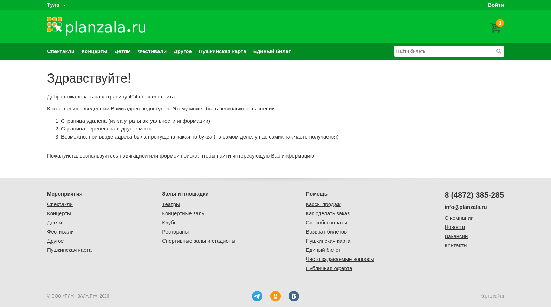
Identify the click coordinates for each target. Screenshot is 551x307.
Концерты (95, 51)
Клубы (170, 222)
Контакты (456, 245)
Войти (496, 5)
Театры (171, 204)
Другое (183, 51)
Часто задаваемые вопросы (340, 259)
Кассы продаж (323, 204)
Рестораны (175, 232)
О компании (459, 218)
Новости (455, 227)
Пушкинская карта (222, 51)
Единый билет (272, 51)
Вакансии (456, 236)
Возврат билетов (326, 232)
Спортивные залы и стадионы (198, 241)
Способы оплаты (326, 222)
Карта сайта (492, 296)
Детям (123, 51)
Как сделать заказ (328, 213)
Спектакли (60, 51)
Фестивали (152, 51)
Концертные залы (183, 213)
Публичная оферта (329, 268)
